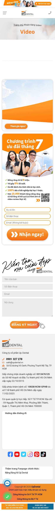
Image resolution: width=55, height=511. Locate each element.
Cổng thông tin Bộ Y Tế (27, 499)
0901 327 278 (14, 359)
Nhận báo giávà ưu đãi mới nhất (40, 506)
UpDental (35, 487)
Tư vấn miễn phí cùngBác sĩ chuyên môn (14, 506)
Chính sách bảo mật (18, 490)
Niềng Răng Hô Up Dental (16, 473)
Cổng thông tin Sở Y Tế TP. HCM (27, 494)
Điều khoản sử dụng (37, 490)
